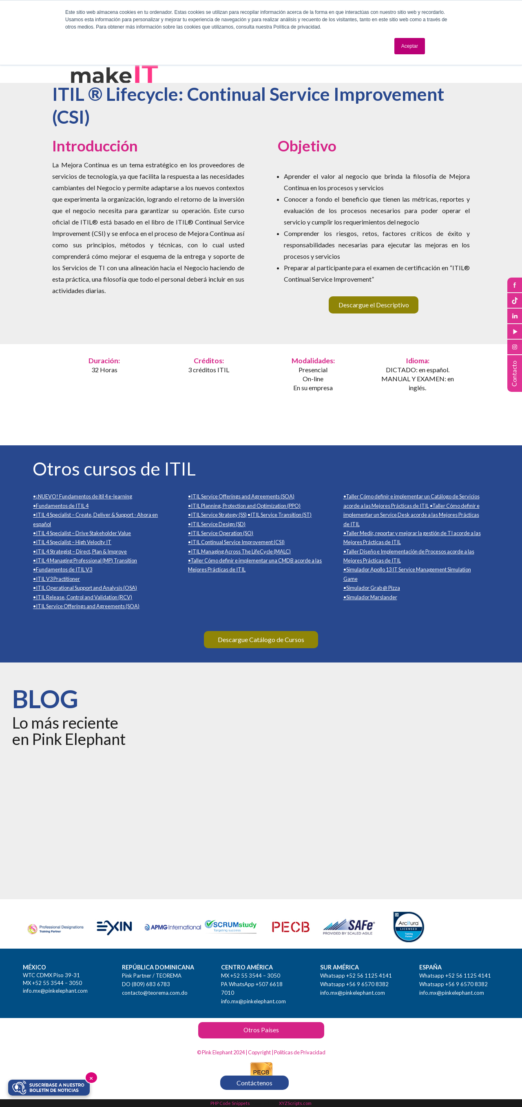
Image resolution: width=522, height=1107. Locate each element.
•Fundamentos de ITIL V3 (62, 569)
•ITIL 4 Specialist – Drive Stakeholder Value (82, 533)
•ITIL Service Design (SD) (217, 524)
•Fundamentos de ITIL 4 (60, 505)
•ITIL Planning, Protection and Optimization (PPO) (244, 505)
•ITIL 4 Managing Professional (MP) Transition (85, 560)
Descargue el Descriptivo (373, 305)
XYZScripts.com (295, 1103)
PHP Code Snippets (230, 1103)
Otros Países (261, 1030)
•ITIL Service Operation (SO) (220, 533)
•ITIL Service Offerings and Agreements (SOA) (86, 606)
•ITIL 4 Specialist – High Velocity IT (72, 542)
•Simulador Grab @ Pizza (371, 588)
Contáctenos (254, 1083)
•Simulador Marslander (370, 597)
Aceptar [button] (409, 46)
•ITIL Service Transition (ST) (280, 514)
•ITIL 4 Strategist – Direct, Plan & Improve (80, 551)
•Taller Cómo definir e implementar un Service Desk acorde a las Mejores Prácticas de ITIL (411, 514)
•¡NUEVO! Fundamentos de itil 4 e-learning (82, 496)
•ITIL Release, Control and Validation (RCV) (82, 597)
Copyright (259, 1052)
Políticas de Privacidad (299, 1052)
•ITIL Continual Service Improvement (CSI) (236, 542)
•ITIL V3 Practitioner (56, 579)
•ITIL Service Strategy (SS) (217, 514)
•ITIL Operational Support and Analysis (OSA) (85, 588)
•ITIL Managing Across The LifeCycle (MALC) (239, 551)
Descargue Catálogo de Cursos (261, 639)
